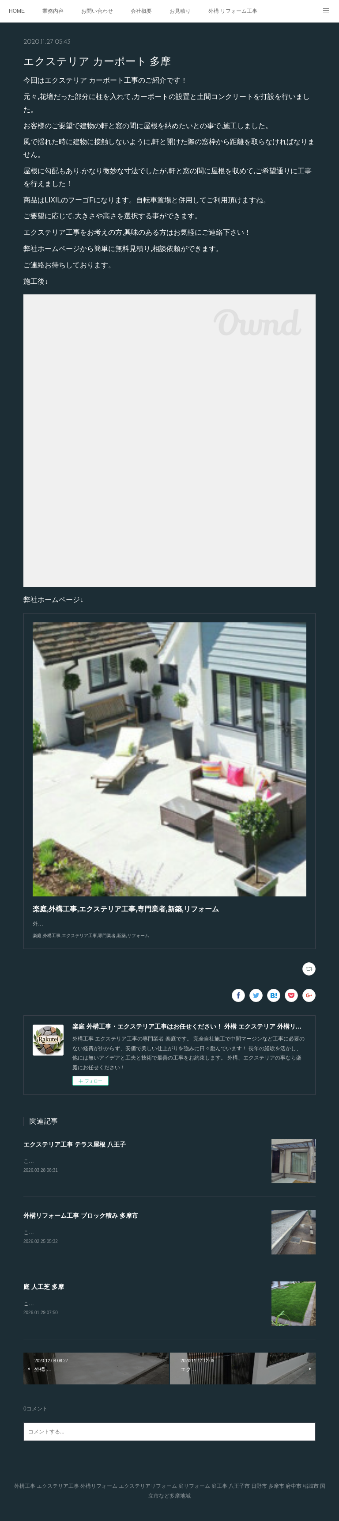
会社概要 (141, 11)
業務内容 (53, 11)
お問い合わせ (97, 11)
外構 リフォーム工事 (232, 11)
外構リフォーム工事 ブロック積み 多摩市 (80, 1224)
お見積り (180, 11)
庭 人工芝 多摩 (43, 1296)
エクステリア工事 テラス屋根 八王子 (74, 1153)
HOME (17, 11)
